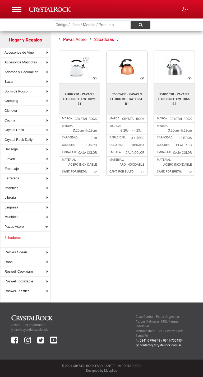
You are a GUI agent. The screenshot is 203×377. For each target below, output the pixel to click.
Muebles (10, 217)
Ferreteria (11, 178)
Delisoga (11, 149)
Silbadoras (12, 238)
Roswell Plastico (17, 291)
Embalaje (11, 169)
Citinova (10, 111)
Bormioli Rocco (15, 91)
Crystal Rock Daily (18, 140)
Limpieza (11, 207)
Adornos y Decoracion (21, 72)
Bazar (8, 81)
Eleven (9, 159)
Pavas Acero (14, 227)
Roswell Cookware (18, 271)
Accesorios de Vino (19, 52)
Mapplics (110, 371)
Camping (11, 101)
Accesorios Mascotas (20, 62)
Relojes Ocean (15, 252)
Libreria (10, 197)
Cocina (9, 120)
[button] (185, 9)
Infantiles (11, 188)
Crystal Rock (14, 130)
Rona (8, 262)
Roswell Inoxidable (18, 281)
